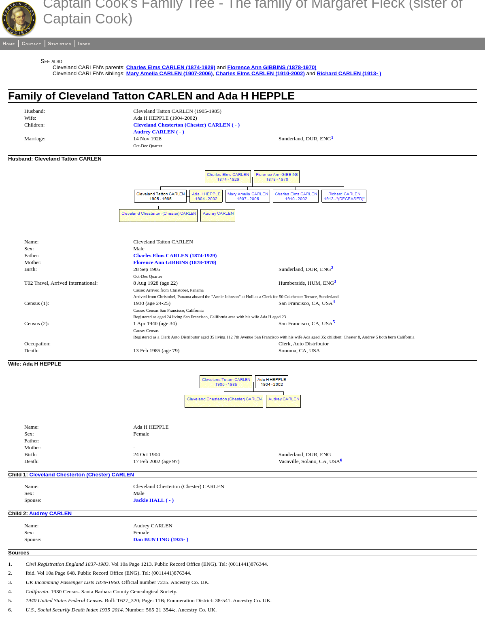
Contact (31, 44)
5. (10, 600)
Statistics (59, 44)
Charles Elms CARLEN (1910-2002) (260, 73)
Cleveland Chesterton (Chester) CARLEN (82, 475)
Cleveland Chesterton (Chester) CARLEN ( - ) (186, 125)
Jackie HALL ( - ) (153, 500)
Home (8, 44)
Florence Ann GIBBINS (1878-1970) (272, 67)
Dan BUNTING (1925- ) (160, 539)
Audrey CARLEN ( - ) (158, 132)
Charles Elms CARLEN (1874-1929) (170, 67)
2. (10, 573)
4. (10, 591)
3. (10, 582)
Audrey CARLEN (50, 513)
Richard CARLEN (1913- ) (349, 73)
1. (10, 564)
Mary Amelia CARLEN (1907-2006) (169, 73)
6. (10, 610)
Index (84, 44)
